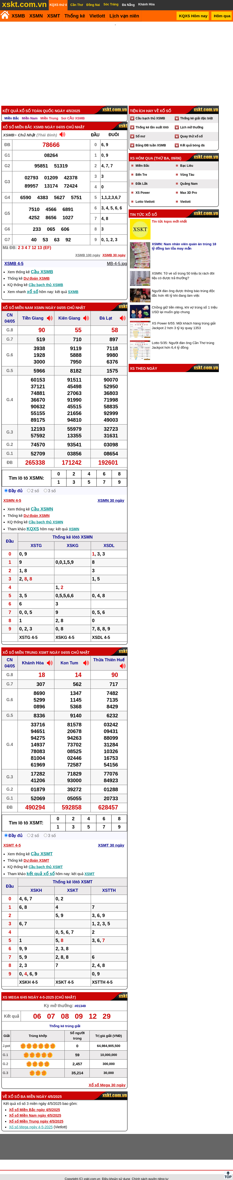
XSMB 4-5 (13, 256)
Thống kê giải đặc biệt (196, 111)
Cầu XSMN (42, 502)
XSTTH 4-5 (102, 975)
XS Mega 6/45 (15, 990)
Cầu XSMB (42, 264)
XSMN (36, 16)
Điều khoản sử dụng (116, 1172)
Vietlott (185, 195)
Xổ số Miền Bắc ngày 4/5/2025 (34, 1103)
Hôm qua (222, 16)
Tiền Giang (32, 311)
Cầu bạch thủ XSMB (46, 278)
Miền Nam (30, 111)
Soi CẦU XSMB (73, 111)
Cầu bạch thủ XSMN (46, 515)
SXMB (73, 285)
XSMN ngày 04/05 (50, 301)
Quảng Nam (189, 177)
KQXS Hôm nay (193, 16)
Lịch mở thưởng (191, 120)
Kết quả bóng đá (192, 138)
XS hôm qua (141, 151)
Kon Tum (69, 656)
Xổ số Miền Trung (20, 646)
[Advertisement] (115, 60)
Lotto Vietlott (145, 195)
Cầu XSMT (42, 846)
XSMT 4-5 (12, 838)
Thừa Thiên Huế (108, 653)
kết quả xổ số (41, 866)
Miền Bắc (11, 111)
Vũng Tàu (187, 168)
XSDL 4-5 (101, 630)
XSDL (109, 538)
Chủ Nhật (26, 128)
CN (10, 308)
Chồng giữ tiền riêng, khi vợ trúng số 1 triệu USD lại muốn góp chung (184, 302)
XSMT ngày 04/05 (54, 646)
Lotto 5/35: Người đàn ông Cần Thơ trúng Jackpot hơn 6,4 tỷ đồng (183, 338)
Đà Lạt (105, 311)
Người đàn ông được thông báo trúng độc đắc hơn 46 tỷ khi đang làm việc (183, 286)
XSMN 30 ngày (111, 493)
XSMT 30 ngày (111, 838)
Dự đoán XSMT (36, 853)
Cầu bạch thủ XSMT (46, 860)
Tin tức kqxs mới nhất (169, 214)
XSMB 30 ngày (114, 248)
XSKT (72, 883)
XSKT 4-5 (65, 975)
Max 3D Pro (188, 186)
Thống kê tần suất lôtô (152, 120)
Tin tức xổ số (143, 208)
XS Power (143, 186)
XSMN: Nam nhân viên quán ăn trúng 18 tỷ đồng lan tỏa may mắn (184, 239)
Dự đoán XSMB (36, 271)
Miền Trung (49, 111)
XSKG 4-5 (64, 630)
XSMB (18, 16)
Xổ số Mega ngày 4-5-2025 (31, 1120)
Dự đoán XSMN (36, 509)
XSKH (36, 883)
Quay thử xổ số (191, 129)
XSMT (53, 16)
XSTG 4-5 (28, 630)
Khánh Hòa (33, 656)
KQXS (33, 521)
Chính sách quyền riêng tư (150, 1172)
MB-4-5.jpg (117, 256)
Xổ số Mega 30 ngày (107, 1078)
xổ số (32, 284)
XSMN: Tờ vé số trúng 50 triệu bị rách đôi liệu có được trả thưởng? (183, 269)
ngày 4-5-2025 (41, 990)
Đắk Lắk (142, 177)
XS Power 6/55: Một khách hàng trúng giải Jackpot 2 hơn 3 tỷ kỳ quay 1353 (183, 318)
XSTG (36, 538)
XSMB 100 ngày (87, 248)
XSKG (72, 538)
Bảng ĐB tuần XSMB (151, 138)
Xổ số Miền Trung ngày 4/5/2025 (36, 1114)
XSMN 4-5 (12, 493)
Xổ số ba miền (21, 1090)
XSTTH (109, 883)
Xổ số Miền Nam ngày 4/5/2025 (35, 1108)
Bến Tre (141, 168)
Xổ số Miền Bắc (17, 120)
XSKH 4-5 (28, 975)
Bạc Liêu (186, 159)
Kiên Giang (69, 311)
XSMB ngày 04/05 (49, 120)
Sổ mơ (140, 129)
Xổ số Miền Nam (18, 301)
